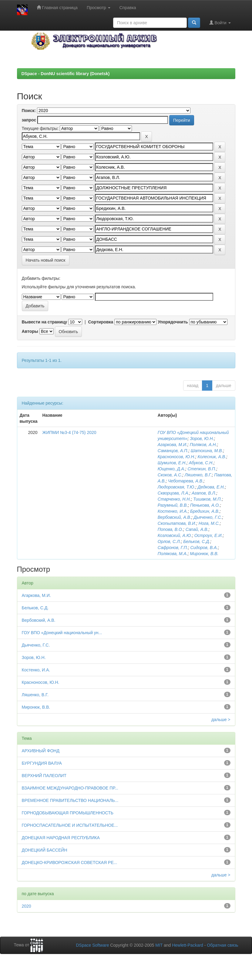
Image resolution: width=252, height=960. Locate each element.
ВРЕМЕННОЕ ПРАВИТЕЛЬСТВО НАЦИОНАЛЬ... (70, 800)
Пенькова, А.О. (205, 505)
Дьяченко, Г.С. (208, 517)
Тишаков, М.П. (207, 499)
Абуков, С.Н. (201, 462)
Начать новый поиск (46, 260)
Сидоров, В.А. (204, 547)
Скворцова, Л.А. (173, 493)
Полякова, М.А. (173, 553)
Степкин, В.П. (201, 468)
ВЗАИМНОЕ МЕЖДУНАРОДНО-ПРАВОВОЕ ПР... (70, 788)
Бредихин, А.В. (205, 511)
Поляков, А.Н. (203, 444)
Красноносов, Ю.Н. (176, 456)
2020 (26, 906)
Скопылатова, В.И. (177, 523)
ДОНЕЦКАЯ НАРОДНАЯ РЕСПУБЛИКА (61, 837)
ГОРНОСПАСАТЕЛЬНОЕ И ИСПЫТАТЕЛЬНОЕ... (70, 825)
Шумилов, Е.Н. (172, 462)
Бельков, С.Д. (196, 541)
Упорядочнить (173, 321)
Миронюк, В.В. (204, 553)
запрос (29, 120)
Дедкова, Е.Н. (211, 487)
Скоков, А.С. (170, 474)
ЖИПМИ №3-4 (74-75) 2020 (69, 432)
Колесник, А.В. (211, 456)
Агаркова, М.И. (172, 444)
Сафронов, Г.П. (173, 547)
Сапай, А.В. (197, 529)
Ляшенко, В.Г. (198, 474)
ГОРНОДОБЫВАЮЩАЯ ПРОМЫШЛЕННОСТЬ (67, 812)
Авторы (30, 331)
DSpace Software (92, 945)
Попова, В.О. (170, 529)
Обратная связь (222, 945)
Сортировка (100, 321)
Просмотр (98, 7)
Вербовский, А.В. (174, 517)
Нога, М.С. (209, 523)
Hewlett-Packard (187, 945)
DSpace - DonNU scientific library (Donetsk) (66, 73)
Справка (127, 7)
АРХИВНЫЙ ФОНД (40, 750)
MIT (159, 945)
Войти (220, 22)
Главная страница (57, 7)
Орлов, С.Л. (169, 541)
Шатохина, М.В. (207, 450)
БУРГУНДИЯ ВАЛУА (42, 763)
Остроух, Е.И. (208, 535)
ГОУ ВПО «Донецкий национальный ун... (62, 632)
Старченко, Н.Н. (174, 499)
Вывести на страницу (44, 321)
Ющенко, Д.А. (171, 468)
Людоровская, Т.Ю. (176, 487)
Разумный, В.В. (173, 505)
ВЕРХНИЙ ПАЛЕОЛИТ (44, 775)
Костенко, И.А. (173, 511)
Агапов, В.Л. (204, 493)
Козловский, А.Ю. (175, 535)
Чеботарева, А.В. (185, 480)
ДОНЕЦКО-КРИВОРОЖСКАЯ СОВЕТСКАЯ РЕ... (69, 862)
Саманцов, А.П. (173, 450)
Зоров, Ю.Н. (202, 438)
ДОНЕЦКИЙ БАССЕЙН (44, 850)
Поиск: (29, 110)
